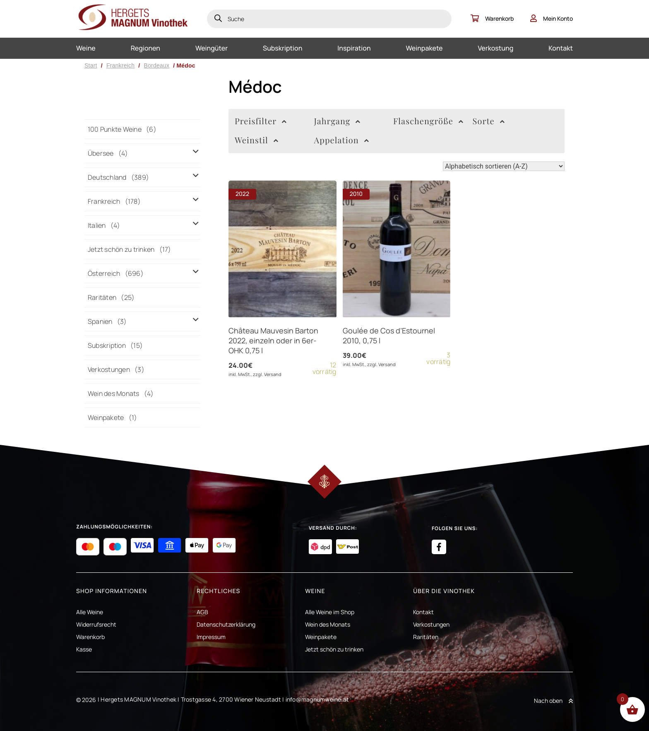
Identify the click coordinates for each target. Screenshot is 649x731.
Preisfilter (261, 121)
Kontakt (560, 48)
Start (90, 65)
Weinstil (257, 140)
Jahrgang (337, 121)
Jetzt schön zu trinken (334, 649)
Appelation (341, 140)
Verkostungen (431, 624)
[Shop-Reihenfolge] (504, 166)
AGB (202, 612)
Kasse (84, 649)
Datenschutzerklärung (226, 624)
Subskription (282, 48)
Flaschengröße (428, 121)
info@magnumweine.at (317, 699)
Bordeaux (156, 65)
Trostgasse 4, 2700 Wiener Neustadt (231, 699)
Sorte (489, 121)
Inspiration (353, 48)
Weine (86, 48)
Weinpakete (424, 48)
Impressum (211, 637)
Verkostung (495, 48)
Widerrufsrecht (96, 624)
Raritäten (425, 637)
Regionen (145, 48)
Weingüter (211, 48)
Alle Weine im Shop (329, 612)
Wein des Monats (327, 624)
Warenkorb (492, 18)
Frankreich (120, 65)
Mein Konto (551, 18)
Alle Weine (89, 612)
